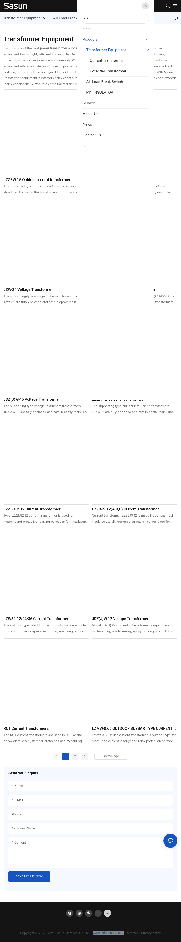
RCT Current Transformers (26, 728)
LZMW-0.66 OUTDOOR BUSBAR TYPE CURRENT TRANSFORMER (132, 728)
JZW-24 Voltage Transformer (28, 290)
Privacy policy (151, 933)
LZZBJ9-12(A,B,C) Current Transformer (125, 509)
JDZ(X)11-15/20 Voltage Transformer (124, 290)
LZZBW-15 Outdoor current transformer (37, 180)
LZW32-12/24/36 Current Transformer (36, 619)
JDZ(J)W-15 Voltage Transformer (32, 399)
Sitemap (133, 933)
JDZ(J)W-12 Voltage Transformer (120, 619)
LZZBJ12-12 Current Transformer (32, 509)
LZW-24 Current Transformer (116, 180)
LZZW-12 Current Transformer (117, 399)
